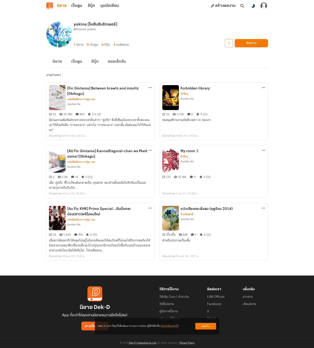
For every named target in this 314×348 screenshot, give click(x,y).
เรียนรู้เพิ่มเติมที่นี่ (170, 326)
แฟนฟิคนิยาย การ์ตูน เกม (81, 99)
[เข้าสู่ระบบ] (264, 6)
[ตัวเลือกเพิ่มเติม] (150, 87)
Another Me (73, 104)
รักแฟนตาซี (187, 214)
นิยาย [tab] (62, 6)
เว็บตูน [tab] (76, 6)
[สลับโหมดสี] (253, 6)
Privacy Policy (187, 343)
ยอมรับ (205, 326)
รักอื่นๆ (184, 94)
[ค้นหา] (242, 6)
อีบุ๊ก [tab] (91, 6)
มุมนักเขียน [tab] (109, 6)
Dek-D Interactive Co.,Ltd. (143, 343)
